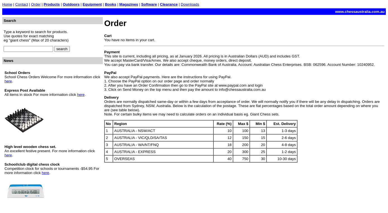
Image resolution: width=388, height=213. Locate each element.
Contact (21, 4)
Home (7, 4)
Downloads (190, 4)
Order (36, 4)
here (8, 81)
